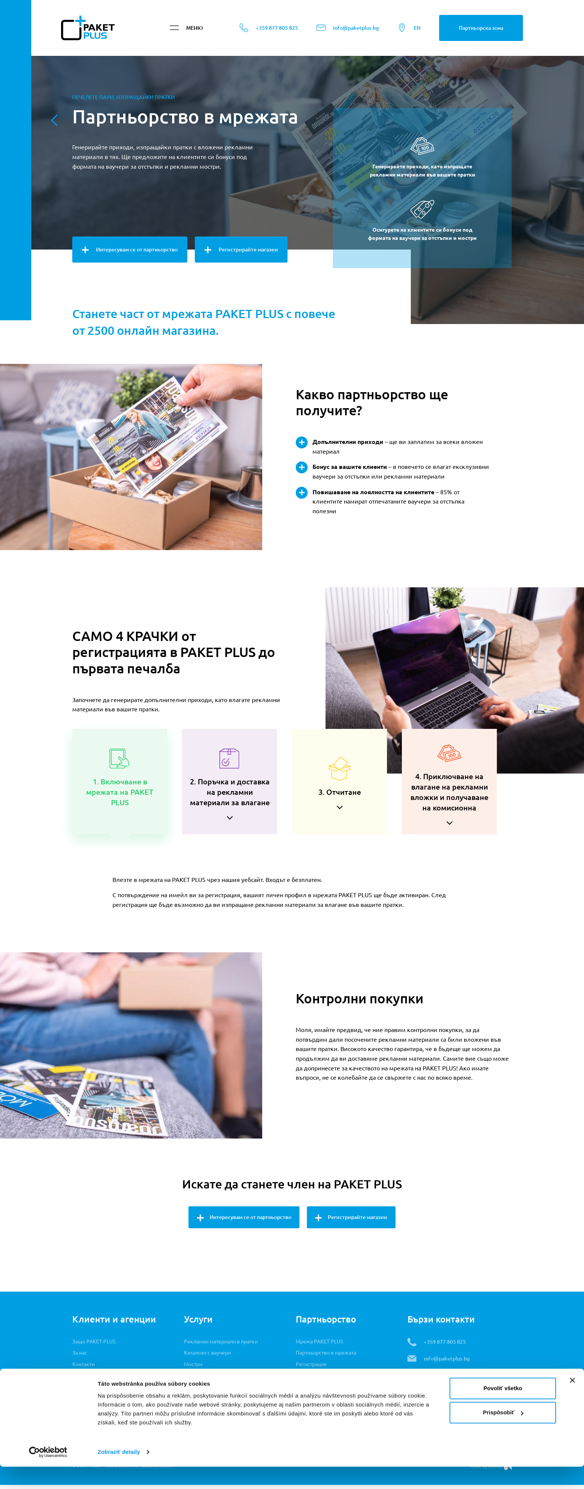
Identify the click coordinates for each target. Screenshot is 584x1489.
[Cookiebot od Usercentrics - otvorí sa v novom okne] (48, 1474)
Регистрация (311, 1368)
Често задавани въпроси (325, 1379)
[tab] (119, 781)
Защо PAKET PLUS (93, 1345)
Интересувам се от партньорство (130, 249)
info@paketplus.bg (348, 33)
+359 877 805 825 (268, 33)
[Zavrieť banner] (572, 1402)
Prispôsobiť (503, 1435)
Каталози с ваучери (207, 1356)
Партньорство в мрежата (326, 1356)
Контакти (83, 1368)
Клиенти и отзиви (93, 1379)
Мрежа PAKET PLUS (319, 1345)
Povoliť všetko (502, 1410)
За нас (79, 1356)
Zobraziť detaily (119, 1474)
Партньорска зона (481, 33)
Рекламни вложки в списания (220, 1379)
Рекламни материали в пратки (221, 1345)
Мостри (193, 1368)
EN (408, 33)
